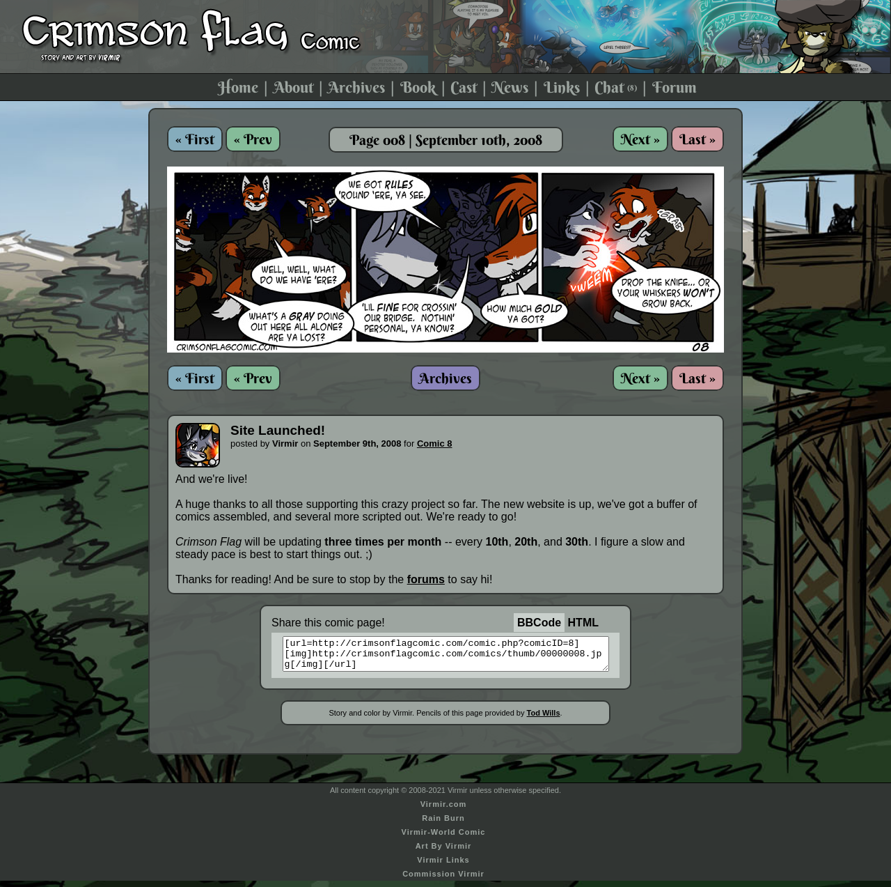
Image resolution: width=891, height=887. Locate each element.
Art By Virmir (444, 852)
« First (194, 139)
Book (418, 87)
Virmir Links (443, 866)
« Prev (253, 139)
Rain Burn (443, 824)
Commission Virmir (443, 880)
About (293, 87)
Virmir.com (443, 810)
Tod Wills (543, 719)
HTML (583, 622)
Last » (697, 139)
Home (238, 87)
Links (562, 87)
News (509, 87)
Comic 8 (434, 443)
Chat (615, 87)
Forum (674, 87)
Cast (463, 87)
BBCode (539, 622)
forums (426, 579)
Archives (356, 87)
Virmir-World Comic (444, 838)
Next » (640, 139)
